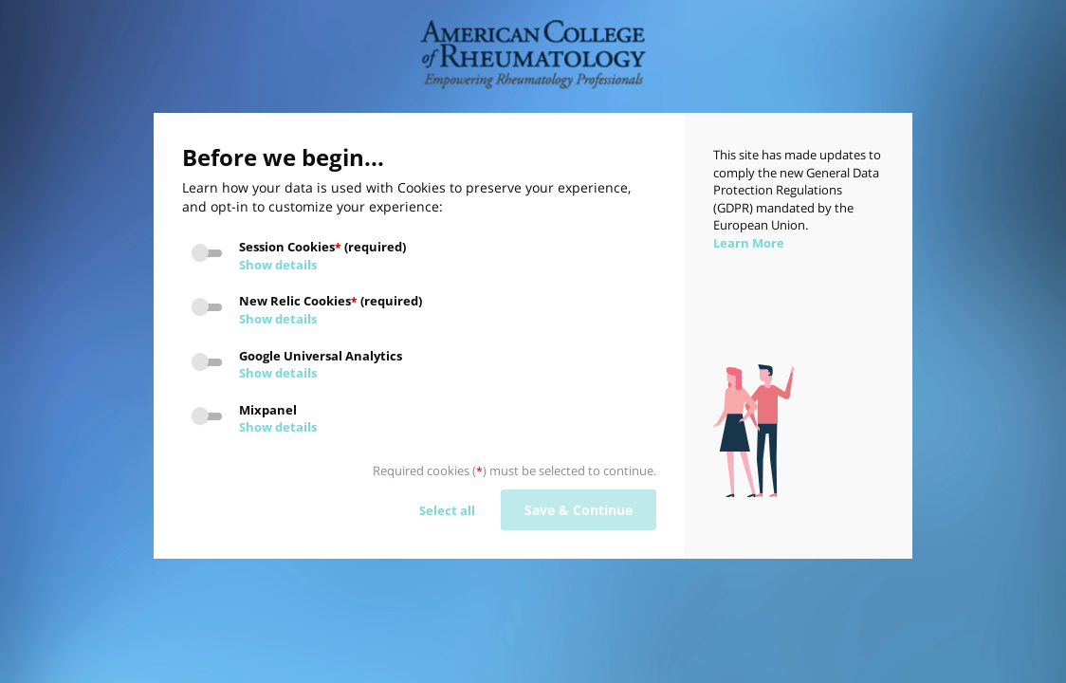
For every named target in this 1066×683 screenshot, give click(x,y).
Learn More (748, 242)
